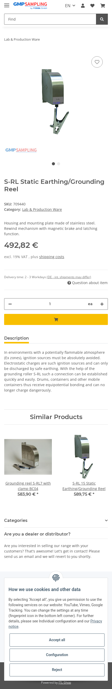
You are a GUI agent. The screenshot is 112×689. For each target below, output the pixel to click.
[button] (82, 6)
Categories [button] (15, 520)
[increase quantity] (102, 304)
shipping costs (51, 256)
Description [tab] (16, 338)
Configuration (57, 655)
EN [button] (67, 5)
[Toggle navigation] (6, 3)
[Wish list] (92, 6)
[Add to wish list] (97, 62)
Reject (57, 670)
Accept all (57, 640)
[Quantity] (49, 304)
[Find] (50, 19)
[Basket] (103, 6)
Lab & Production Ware (42, 209)
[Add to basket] (56, 319)
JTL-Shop (65, 682)
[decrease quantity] (10, 304)
